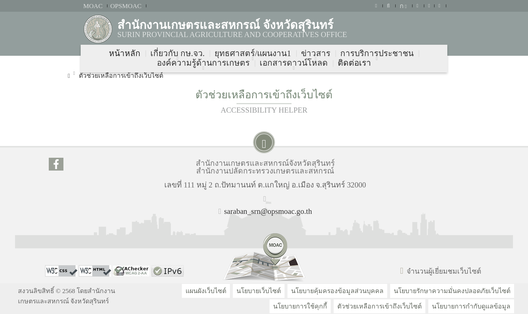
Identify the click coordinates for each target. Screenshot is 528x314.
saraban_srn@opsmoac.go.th (268, 211)
